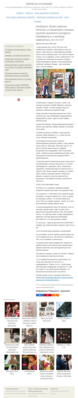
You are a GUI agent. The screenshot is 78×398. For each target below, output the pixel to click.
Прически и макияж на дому (50, 17)
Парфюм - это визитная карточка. (17, 55)
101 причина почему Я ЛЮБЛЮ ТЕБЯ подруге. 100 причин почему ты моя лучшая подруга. (18, 87)
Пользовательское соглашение (40, 388)
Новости (29, 13)
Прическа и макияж (39, 3)
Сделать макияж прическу (47, 287)
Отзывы (37, 21)
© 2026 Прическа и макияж (11, 388)
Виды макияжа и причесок (47, 13)
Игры (66, 17)
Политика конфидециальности (35, 391)
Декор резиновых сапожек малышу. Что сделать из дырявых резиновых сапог (18, 67)
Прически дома (46, 284)
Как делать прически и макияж (20, 17)
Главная (19, 13)
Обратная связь (54, 388)
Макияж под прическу (55, 284)
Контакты (30, 388)
